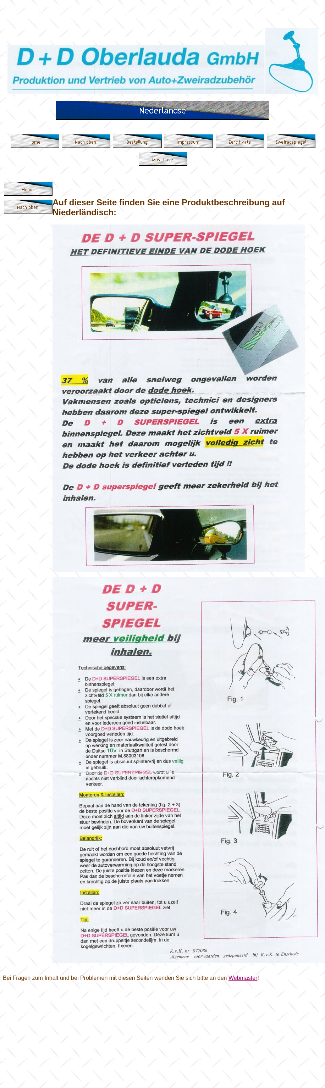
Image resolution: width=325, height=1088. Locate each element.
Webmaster (243, 978)
